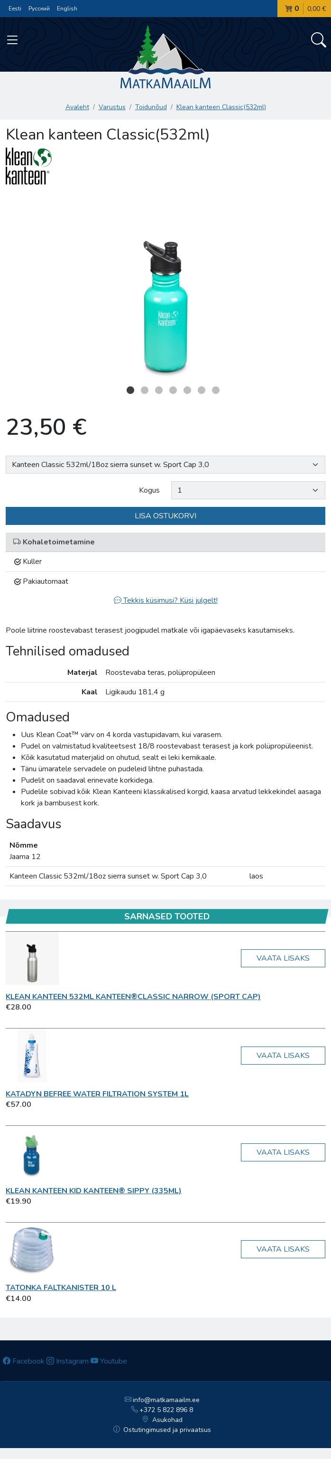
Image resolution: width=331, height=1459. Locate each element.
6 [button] (201, 390)
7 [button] (216, 390)
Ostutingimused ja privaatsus (162, 1429)
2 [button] (144, 390)
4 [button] (173, 390)
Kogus (149, 490)
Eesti (15, 8)
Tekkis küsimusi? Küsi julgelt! (166, 600)
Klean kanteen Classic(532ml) (221, 107)
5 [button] (187, 390)
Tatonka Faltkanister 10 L (61, 1287)
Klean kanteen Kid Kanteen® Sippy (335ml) (94, 1191)
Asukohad (162, 1419)
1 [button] (130, 390)
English (67, 8)
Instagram (67, 1361)
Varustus (112, 107)
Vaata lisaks (283, 958)
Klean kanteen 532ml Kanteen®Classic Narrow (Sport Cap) (133, 996)
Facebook (24, 1361)
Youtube (109, 1361)
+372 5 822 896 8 (162, 1409)
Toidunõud (151, 107)
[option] (165, 287)
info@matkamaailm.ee (162, 1399)
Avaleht (77, 107)
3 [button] (159, 390)
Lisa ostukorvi (165, 516)
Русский (39, 8)
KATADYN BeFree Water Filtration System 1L (97, 1094)
